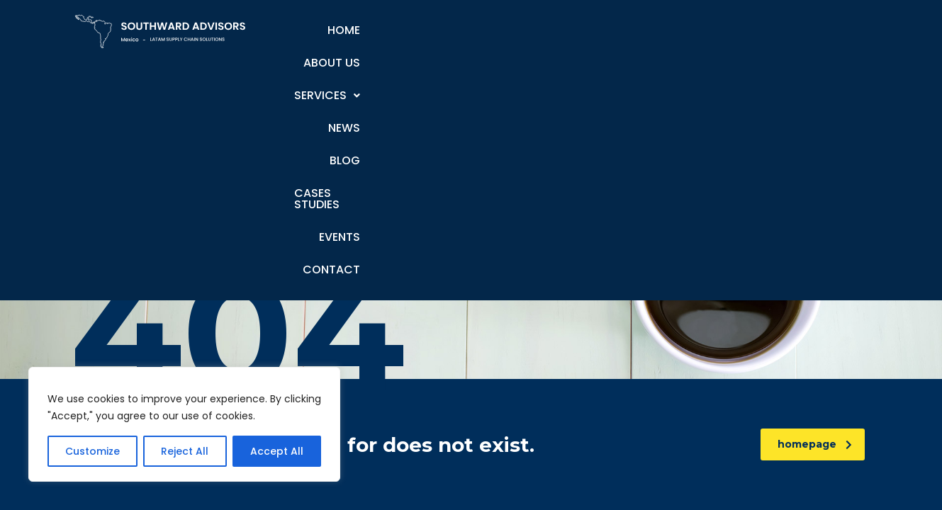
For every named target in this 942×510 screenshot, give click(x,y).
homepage (815, 444)
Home (323, 30)
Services (472, 30)
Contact (828, 30)
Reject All (184, 451)
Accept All (276, 451)
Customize (92, 451)
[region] (184, 424)
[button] (471, 30)
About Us (389, 30)
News (542, 30)
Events (757, 30)
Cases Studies (673, 30)
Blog (594, 30)
